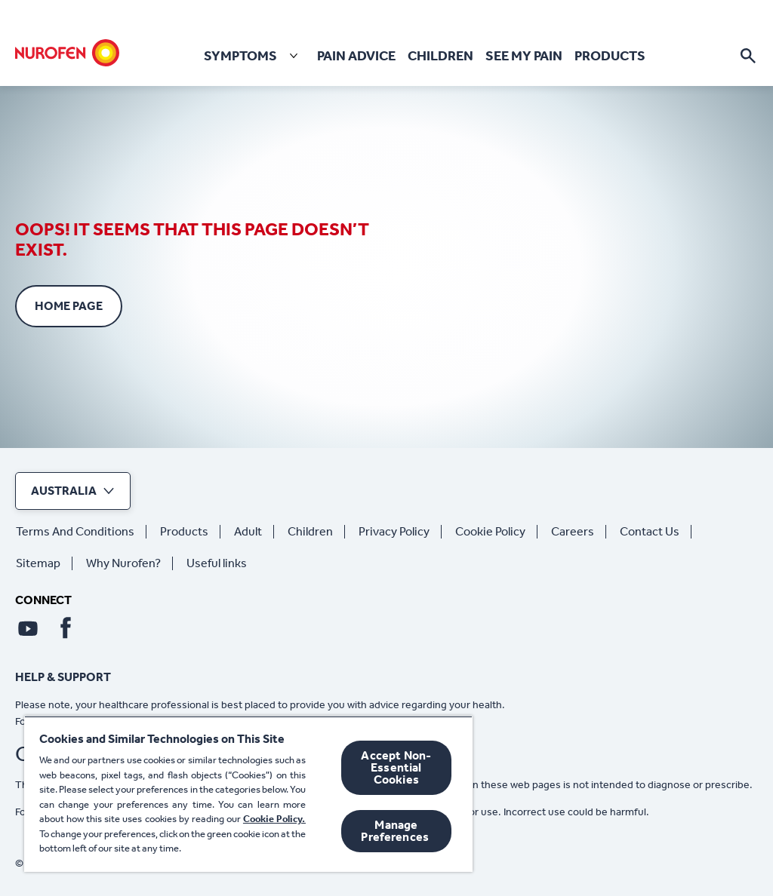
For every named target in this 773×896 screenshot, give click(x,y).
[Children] (440, 56)
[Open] (748, 56)
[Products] (609, 56)
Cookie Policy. (274, 818)
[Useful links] (223, 563)
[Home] (67, 52)
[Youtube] (28, 628)
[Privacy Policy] (400, 532)
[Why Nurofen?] (129, 563)
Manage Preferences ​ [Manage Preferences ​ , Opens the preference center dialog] (396, 831)
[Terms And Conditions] (81, 532)
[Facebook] (66, 628)
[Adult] (254, 532)
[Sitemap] (44, 563)
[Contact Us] (655, 532)
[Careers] (578, 532)
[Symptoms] (254, 55)
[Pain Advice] (356, 56)
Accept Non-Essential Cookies (396, 767)
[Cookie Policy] (496, 532)
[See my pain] (523, 56)
